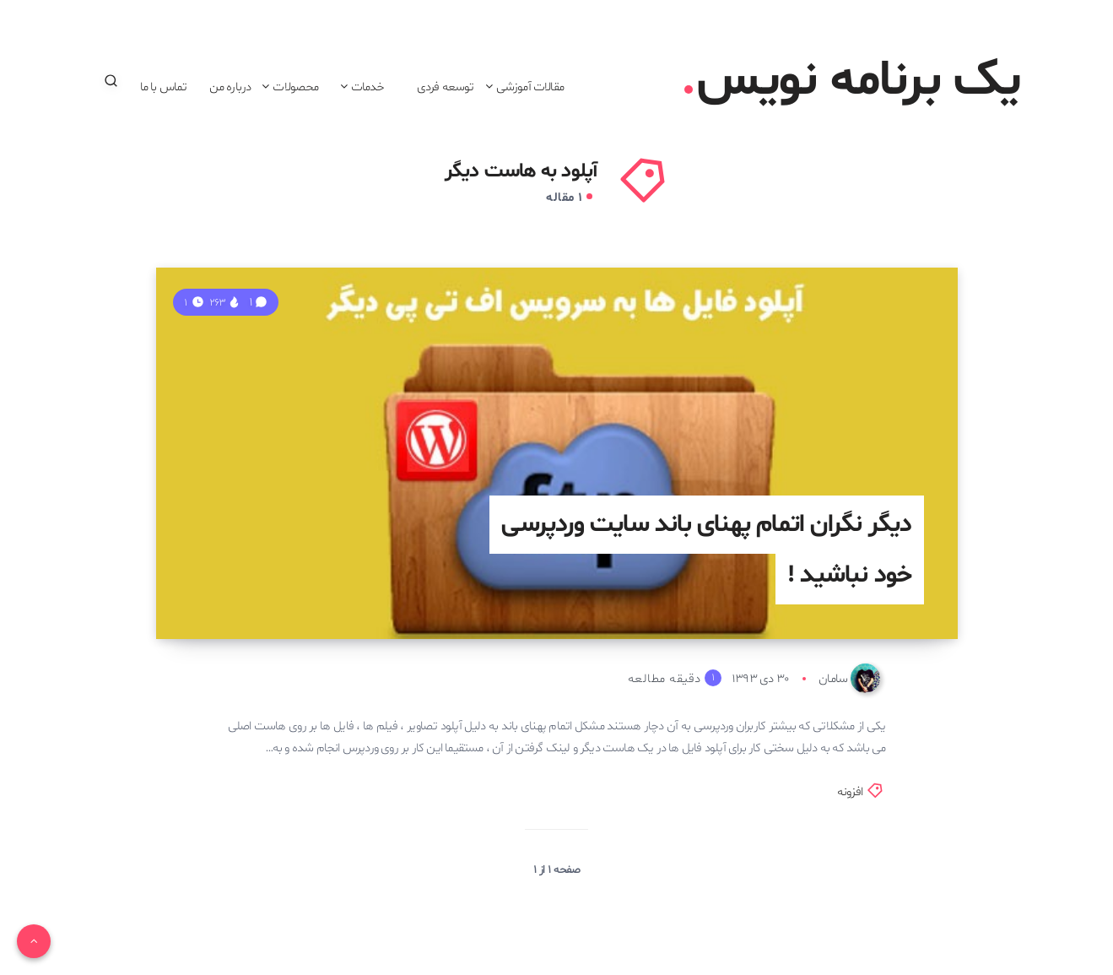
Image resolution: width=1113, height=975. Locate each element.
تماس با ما (163, 87)
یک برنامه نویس (852, 81)
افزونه (849, 792)
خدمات (368, 87)
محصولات (295, 87)
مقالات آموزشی (530, 87)
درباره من (230, 87)
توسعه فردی (445, 87)
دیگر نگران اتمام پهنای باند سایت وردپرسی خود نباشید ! (706, 550)
